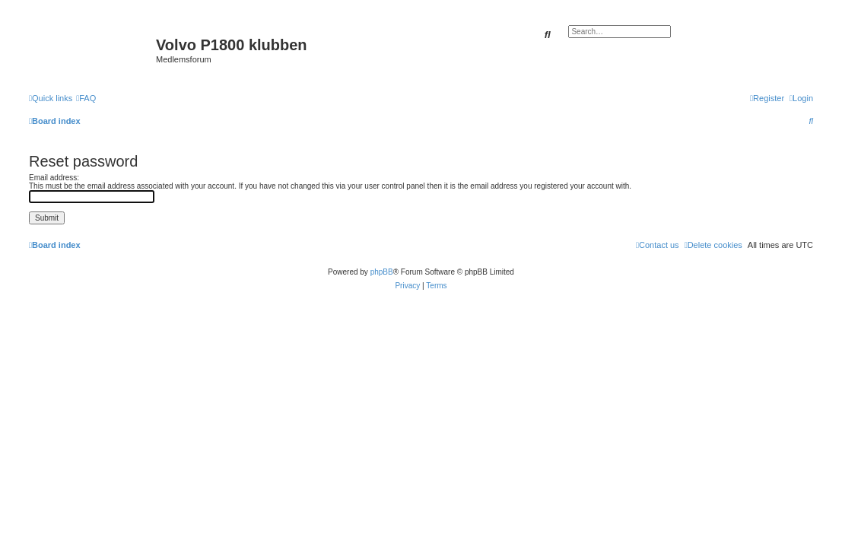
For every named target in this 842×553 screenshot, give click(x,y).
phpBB (381, 272)
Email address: (54, 177)
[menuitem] (86, 98)
